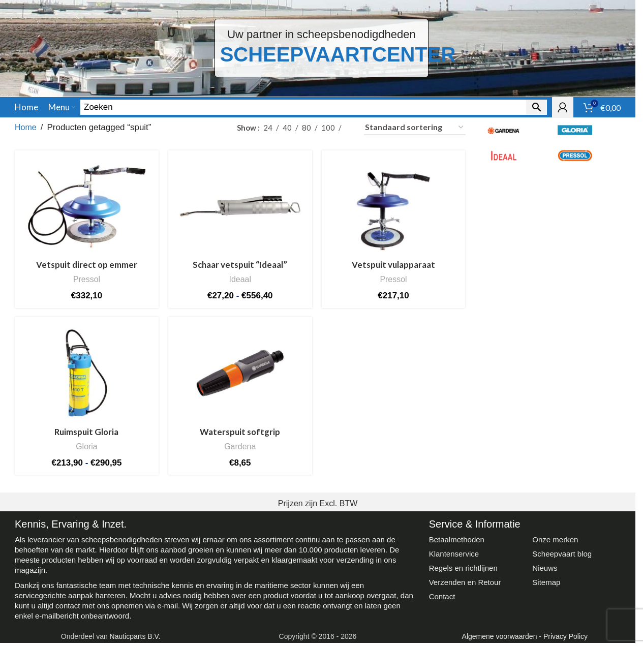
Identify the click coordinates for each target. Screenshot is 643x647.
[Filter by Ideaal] (514, 160)
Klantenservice (454, 557)
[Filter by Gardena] (514, 135)
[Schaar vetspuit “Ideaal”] (240, 211)
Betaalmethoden (456, 543)
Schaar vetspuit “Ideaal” (240, 269)
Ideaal (240, 284)
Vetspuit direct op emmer (86, 269)
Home (26, 132)
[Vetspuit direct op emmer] (86, 211)
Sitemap (546, 586)
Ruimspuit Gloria (86, 436)
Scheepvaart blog (562, 557)
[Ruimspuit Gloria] (86, 378)
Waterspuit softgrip (240, 436)
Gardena (240, 450)
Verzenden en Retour (465, 586)
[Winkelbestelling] (415, 132)
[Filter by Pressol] (585, 160)
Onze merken (555, 543)
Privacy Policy (565, 640)
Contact (442, 600)
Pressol (86, 284)
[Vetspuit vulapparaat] (393, 211)
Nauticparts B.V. (135, 640)
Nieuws (544, 572)
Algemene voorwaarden (499, 640)
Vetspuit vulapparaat (394, 269)
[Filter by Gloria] (585, 135)
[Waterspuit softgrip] (240, 378)
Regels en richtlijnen (463, 572)
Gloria (87, 450)
